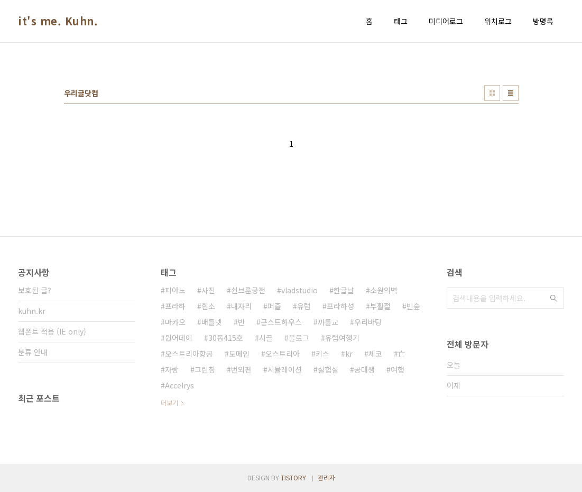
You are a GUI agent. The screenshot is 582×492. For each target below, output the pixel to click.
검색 (553, 298)
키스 (322, 353)
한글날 (344, 290)
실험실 (328, 369)
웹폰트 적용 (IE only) (52, 331)
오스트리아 (282, 353)
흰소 (208, 306)
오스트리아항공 (189, 353)
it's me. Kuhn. (58, 21)
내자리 (241, 306)
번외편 (241, 369)
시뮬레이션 (284, 369)
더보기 (169, 402)
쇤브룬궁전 (248, 290)
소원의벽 (384, 290)
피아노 (175, 290)
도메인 (239, 353)
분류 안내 (33, 352)
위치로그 (498, 21)
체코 (375, 353)
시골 (266, 337)
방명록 (543, 21)
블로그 (299, 337)
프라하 (175, 306)
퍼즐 (274, 306)
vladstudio (299, 290)
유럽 (304, 306)
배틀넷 (211, 322)
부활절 (380, 306)
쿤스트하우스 (281, 322)
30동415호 (225, 337)
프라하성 (340, 306)
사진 (208, 290)
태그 (401, 21)
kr (349, 353)
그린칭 (205, 369)
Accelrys (179, 385)
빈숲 (413, 306)
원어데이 (178, 337)
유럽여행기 (342, 337)
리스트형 (511, 93)
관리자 (326, 477)
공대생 (364, 369)
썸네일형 (492, 93)
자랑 (172, 369)
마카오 (175, 322)
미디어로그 (446, 21)
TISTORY (293, 477)
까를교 (328, 322)
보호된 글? (34, 290)
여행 (397, 369)
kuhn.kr (31, 310)
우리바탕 (368, 322)
